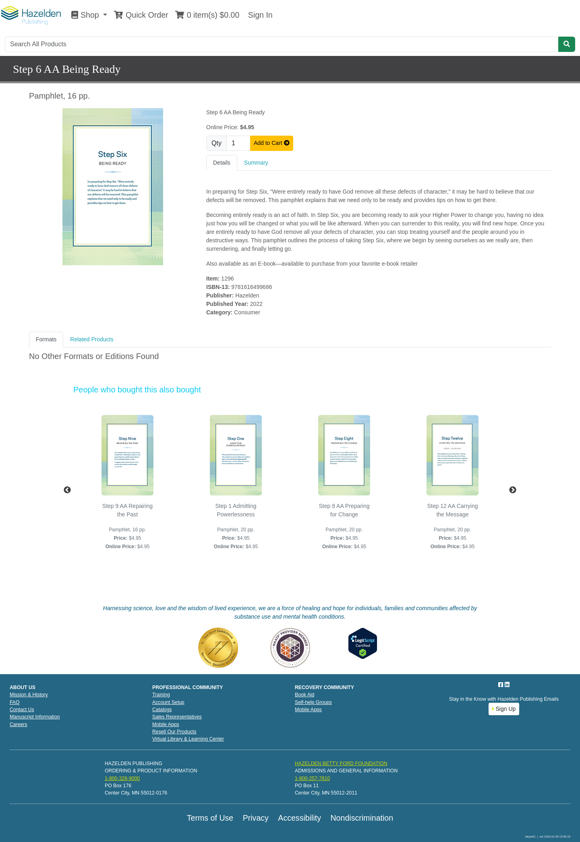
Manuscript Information (35, 717)
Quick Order (141, 14)
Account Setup (168, 702)
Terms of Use (210, 817)
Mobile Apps (165, 724)
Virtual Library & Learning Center (188, 739)
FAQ (15, 702)
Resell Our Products (174, 732)
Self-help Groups (313, 702)
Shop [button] (86, 14)
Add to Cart (272, 143)
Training (161, 695)
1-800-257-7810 (312, 778)
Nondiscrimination (361, 817)
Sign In (259, 14)
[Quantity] (238, 143)
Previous (67, 490)
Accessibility (299, 817)
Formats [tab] (46, 339)
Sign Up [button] (504, 709)
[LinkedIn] (507, 684)
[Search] (282, 44)
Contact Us (22, 709)
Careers (18, 724)
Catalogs (162, 709)
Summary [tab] (256, 162)
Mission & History (29, 695)
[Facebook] (501, 684)
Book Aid (304, 695)
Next (513, 490)
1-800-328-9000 (122, 778)
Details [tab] (221, 162)
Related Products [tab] (91, 339)
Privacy (256, 817)
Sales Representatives (177, 717)
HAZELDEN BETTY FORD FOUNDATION (341, 763)
